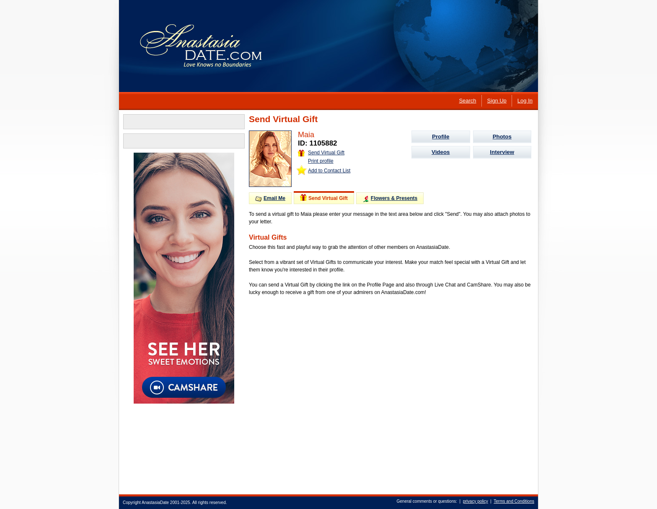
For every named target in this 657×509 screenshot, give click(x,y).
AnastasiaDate (155, 502)
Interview (502, 152)
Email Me (270, 198)
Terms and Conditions (514, 501)
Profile (440, 136)
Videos (441, 152)
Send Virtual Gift (321, 153)
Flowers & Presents (389, 198)
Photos (502, 136)
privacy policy (475, 501)
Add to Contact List (329, 171)
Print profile (321, 161)
